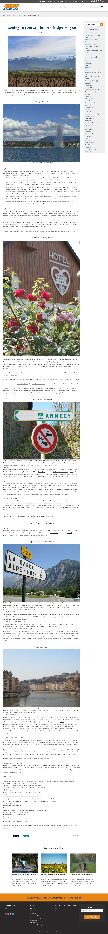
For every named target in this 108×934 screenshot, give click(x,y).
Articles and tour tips (12, 15)
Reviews (78, 5)
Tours (50, 5)
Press (70, 5)
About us (41, 5)
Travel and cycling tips (94, 5)
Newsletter (79, 1)
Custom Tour (60, 5)
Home (4, 15)
